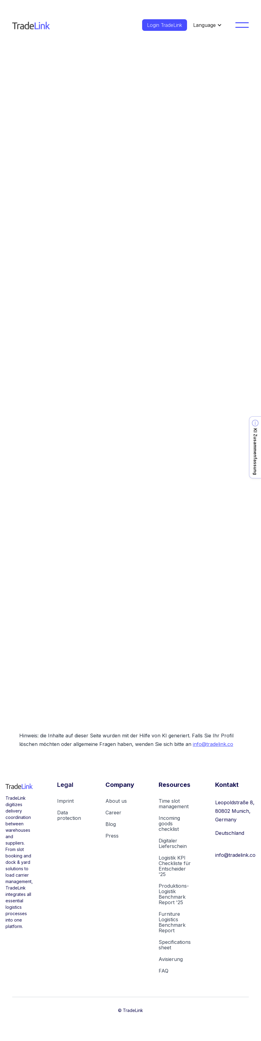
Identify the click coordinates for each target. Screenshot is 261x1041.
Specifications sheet (175, 944)
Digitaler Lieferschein (173, 843)
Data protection (69, 815)
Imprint (65, 801)
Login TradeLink (164, 25)
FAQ (163, 970)
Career (113, 812)
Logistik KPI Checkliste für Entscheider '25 (175, 866)
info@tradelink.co (213, 744)
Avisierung (171, 959)
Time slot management (174, 803)
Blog (110, 824)
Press (112, 835)
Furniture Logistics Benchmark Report (172, 922)
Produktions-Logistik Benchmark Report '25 (174, 894)
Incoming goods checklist (169, 823)
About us (116, 801)
